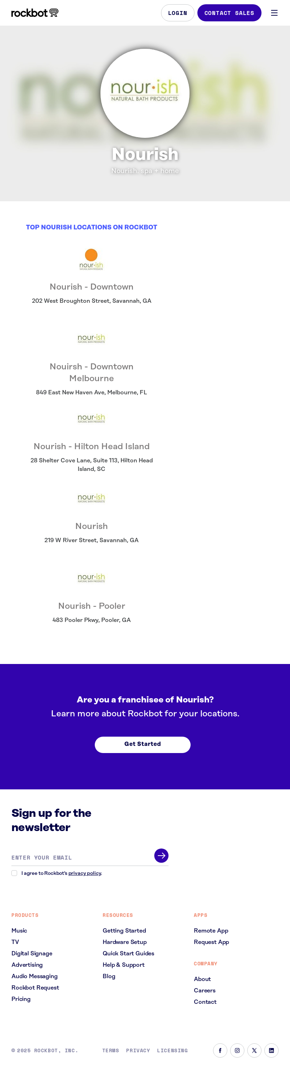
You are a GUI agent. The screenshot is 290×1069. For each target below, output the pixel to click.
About (202, 979)
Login (177, 13)
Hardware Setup (125, 942)
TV (15, 942)
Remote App (211, 931)
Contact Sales (229, 13)
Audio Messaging (34, 976)
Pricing (21, 999)
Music (19, 931)
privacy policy (84, 873)
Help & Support (124, 965)
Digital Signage (31, 953)
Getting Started (124, 931)
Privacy (138, 1050)
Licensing (172, 1050)
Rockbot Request (35, 988)
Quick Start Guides (128, 953)
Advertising (27, 965)
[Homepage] (35, 13)
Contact (205, 1002)
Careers (205, 990)
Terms (110, 1050)
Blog (109, 976)
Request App (211, 942)
